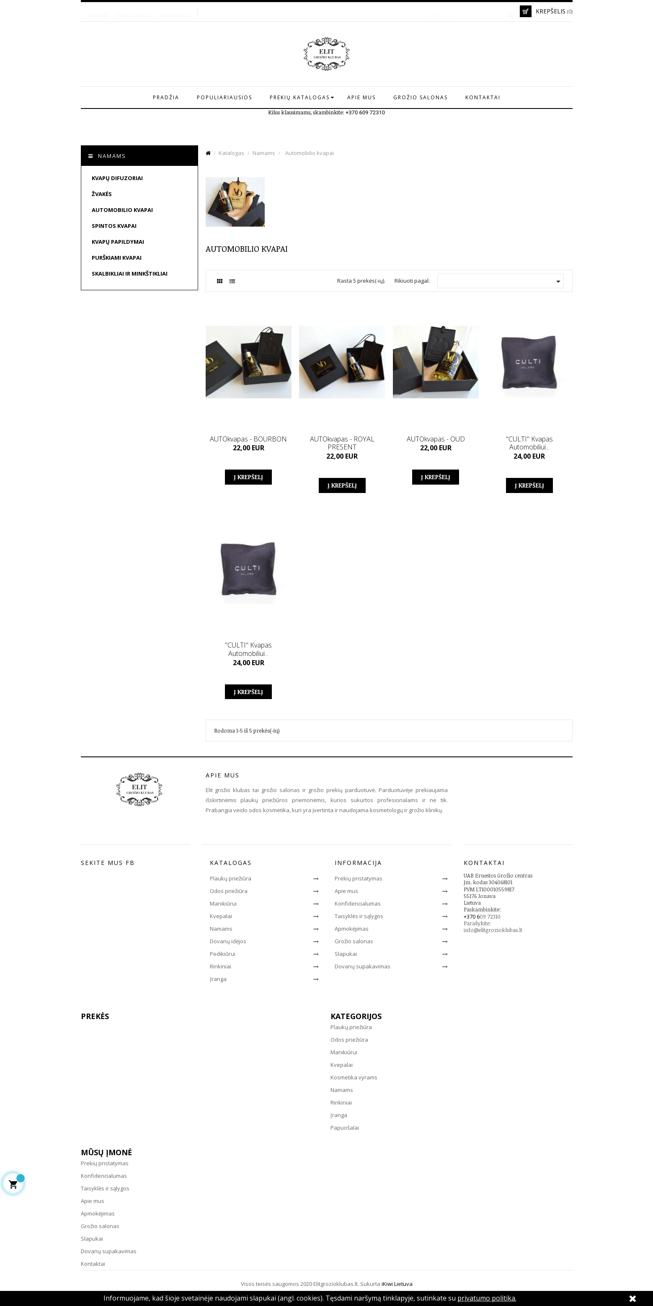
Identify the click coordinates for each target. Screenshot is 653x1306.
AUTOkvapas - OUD (436, 439)
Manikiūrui (223, 903)
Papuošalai (344, 1127)
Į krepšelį (248, 477)
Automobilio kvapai (122, 210)
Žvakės (102, 194)
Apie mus (346, 891)
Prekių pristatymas (358, 878)
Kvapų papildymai (118, 241)
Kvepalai (221, 916)
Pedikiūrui (222, 954)
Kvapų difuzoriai (117, 178)
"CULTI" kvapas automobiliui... (529, 443)
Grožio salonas (354, 941)
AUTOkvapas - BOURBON (248, 439)
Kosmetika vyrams (353, 1077)
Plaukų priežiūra (230, 878)
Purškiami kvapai (117, 257)
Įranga (218, 979)
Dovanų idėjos (228, 941)
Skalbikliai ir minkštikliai (130, 273)
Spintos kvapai (114, 226)
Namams (112, 156)
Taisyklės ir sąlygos (359, 916)
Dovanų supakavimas (362, 966)
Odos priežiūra (229, 891)
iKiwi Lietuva (397, 1284)
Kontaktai (93, 1263)
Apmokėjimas (352, 928)
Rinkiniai (220, 966)
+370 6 (472, 916)
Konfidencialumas (358, 903)
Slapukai (346, 954)
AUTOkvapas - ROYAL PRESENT (342, 443)
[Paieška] (469, 11)
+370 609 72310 (365, 112)
